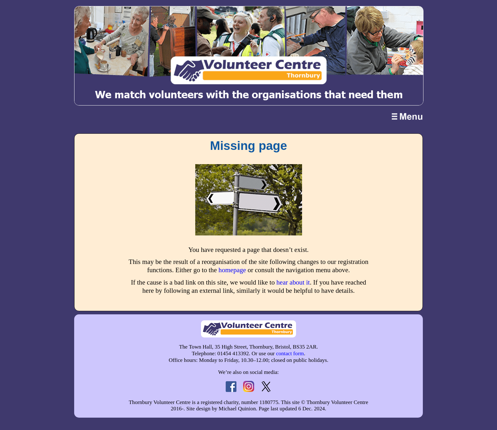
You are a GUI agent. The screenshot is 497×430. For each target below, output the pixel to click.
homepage (232, 270)
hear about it (293, 282)
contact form (290, 353)
